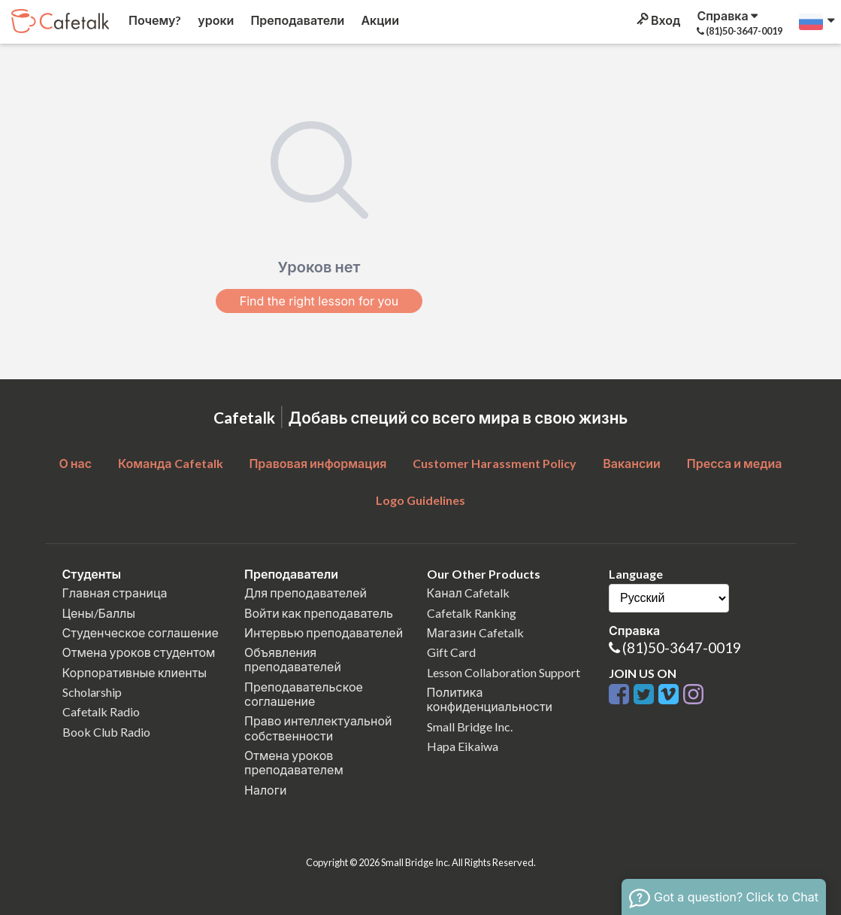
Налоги (265, 790)
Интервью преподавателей (323, 632)
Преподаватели (296, 20)
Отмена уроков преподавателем (293, 762)
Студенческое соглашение (140, 632)
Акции (378, 20)
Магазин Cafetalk (475, 632)
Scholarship (92, 692)
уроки (214, 20)
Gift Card (451, 652)
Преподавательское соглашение (303, 693)
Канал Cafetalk (468, 592)
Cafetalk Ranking (471, 613)
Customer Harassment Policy (494, 463)
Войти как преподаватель (318, 613)
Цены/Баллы (99, 613)
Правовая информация (317, 463)
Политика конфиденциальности (490, 699)
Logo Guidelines (420, 500)
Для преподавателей (305, 592)
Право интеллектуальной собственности (318, 727)
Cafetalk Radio (101, 711)
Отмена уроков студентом (139, 652)
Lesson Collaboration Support (503, 672)
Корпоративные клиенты (134, 672)
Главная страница (115, 592)
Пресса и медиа (734, 463)
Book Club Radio (106, 732)
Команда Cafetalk (170, 463)
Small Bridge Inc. (470, 726)
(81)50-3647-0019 (681, 647)
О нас (75, 463)
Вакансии (632, 463)
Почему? (153, 20)
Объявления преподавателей (292, 659)
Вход (657, 20)
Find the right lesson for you (319, 301)
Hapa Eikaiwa (462, 746)
